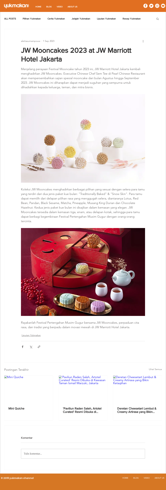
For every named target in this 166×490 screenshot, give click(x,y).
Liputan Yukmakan (106, 18)
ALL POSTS (10, 18)
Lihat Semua (155, 369)
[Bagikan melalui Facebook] (22, 346)
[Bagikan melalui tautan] (39, 346)
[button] (157, 18)
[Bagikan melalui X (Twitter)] (30, 346)
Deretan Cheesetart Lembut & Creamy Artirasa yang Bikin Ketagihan (136, 410)
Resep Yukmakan (132, 18)
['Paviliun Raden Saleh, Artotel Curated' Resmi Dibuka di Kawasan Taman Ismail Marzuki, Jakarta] (83, 389)
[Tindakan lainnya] (143, 41)
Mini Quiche (16, 408)
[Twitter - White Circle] (151, 6)
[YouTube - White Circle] (163, 6)
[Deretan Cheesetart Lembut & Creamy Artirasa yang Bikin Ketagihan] (137, 389)
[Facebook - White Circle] (145, 6)
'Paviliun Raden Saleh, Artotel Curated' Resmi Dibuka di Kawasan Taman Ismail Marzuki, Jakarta (82, 410)
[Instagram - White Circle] (157, 6)
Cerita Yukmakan (56, 18)
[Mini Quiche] (28, 389)
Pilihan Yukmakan (32, 18)
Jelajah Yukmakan (81, 18)
